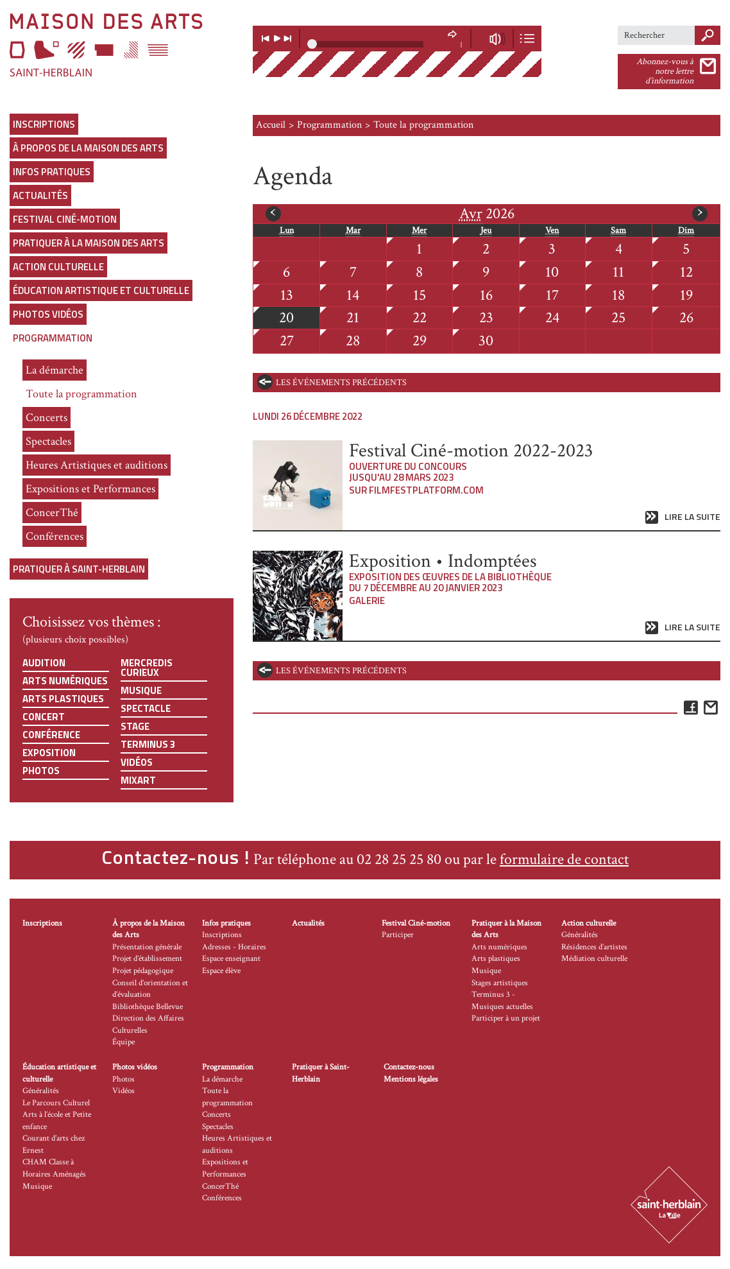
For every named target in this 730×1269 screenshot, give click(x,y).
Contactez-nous (409, 1067)
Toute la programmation (81, 393)
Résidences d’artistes (594, 947)
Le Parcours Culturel (56, 1103)
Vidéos (137, 762)
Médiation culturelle (594, 958)
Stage (135, 726)
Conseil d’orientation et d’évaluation (150, 989)
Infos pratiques (51, 171)
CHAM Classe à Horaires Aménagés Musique (54, 1174)
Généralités (579, 934)
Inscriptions (44, 124)
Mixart (138, 780)
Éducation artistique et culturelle (101, 290)
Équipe (123, 1042)
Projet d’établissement (147, 958)
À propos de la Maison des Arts (88, 148)
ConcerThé (52, 512)
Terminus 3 (148, 744)
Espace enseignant (231, 958)
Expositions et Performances (90, 488)
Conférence (51, 734)
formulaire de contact (564, 859)
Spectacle (146, 708)
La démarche (54, 370)
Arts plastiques (63, 699)
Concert (43, 716)
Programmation (52, 338)
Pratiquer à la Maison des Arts (88, 243)
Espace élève (221, 970)
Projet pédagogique (142, 970)
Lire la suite (692, 517)
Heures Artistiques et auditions (96, 465)
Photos (41, 770)
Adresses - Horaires (234, 947)
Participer (398, 934)
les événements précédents (341, 382)
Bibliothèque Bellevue (147, 1006)
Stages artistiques (499, 983)
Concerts (46, 417)
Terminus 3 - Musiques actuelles (502, 1000)
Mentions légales (411, 1079)
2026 (486, 213)
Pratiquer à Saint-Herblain (79, 569)
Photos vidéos (48, 314)
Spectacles (48, 441)
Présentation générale (147, 947)
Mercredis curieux (147, 667)
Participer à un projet (505, 1018)
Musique (141, 690)
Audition (43, 663)
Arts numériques (65, 681)
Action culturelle (58, 266)
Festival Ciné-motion (65, 219)
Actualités (40, 195)
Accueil (270, 125)
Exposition (49, 752)
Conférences (54, 536)
